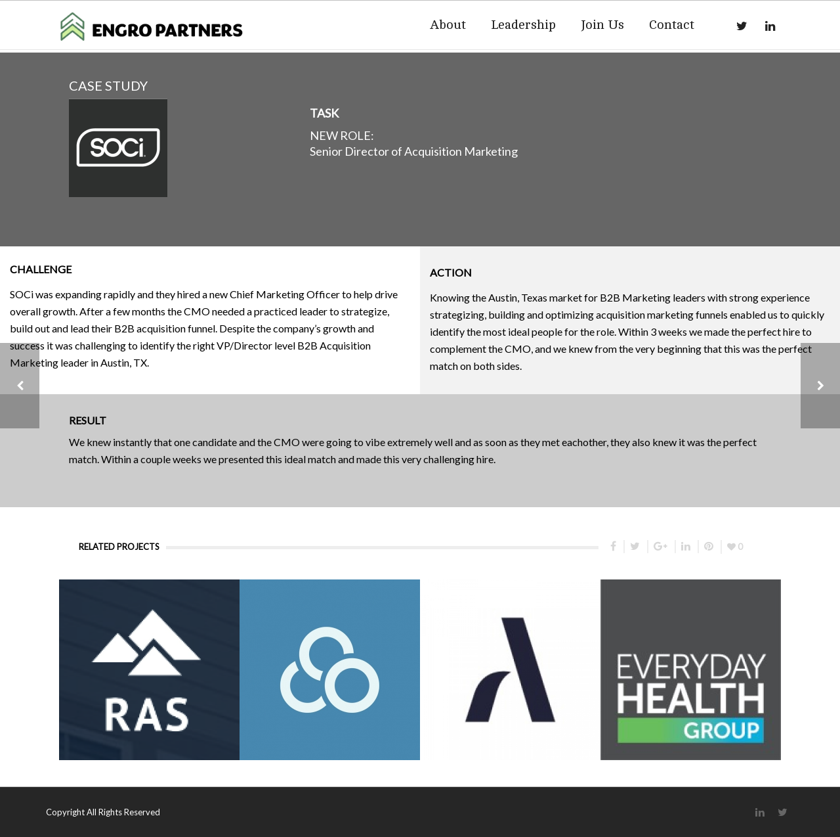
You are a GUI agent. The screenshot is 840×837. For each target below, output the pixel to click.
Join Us (602, 24)
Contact (671, 24)
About (448, 24)
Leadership (523, 24)
